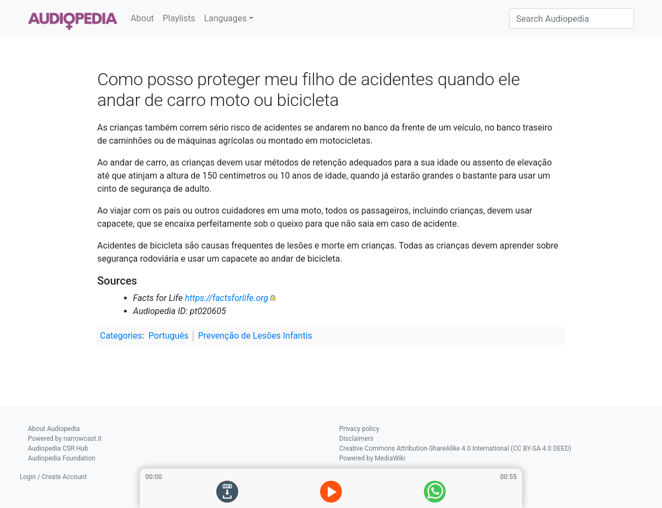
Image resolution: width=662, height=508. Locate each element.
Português (169, 335)
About (142, 18)
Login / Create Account (53, 477)
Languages (225, 18)
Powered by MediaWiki (372, 458)
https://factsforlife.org (226, 298)
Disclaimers (356, 438)
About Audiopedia (54, 429)
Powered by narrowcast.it (65, 438)
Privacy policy (359, 429)
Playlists (179, 18)
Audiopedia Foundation (61, 458)
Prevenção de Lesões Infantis (255, 335)
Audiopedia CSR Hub (58, 448)
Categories (121, 335)
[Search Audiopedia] (571, 18)
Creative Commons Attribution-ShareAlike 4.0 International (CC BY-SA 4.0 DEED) (455, 448)
